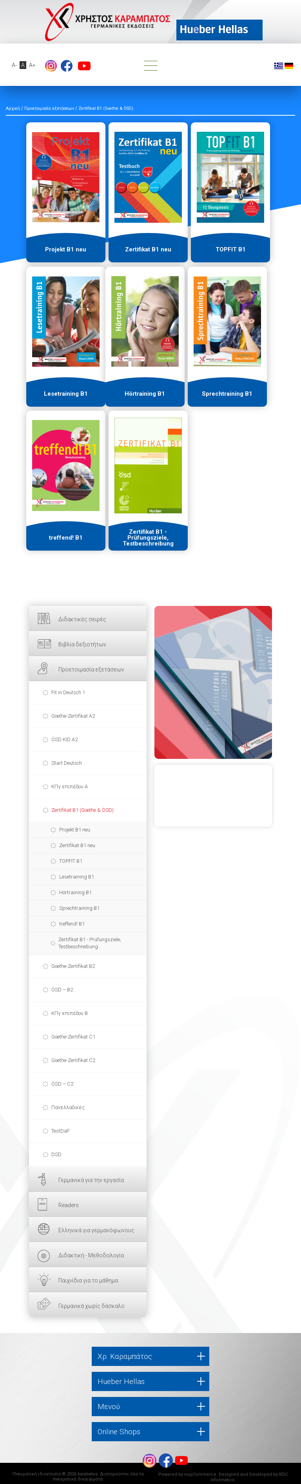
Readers (68, 1205)
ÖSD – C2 (62, 1084)
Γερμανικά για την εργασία (91, 1180)
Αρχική (13, 108)
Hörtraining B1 (75, 892)
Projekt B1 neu (74, 830)
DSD (56, 1154)
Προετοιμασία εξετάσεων (91, 669)
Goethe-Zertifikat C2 (73, 1060)
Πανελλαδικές (68, 1107)
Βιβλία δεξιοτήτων (82, 644)
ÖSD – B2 (62, 990)
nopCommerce (200, 1474)
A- (14, 65)
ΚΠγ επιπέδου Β (69, 1013)
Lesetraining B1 (76, 877)
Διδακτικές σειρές (82, 619)
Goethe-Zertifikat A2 (73, 716)
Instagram (51, 66)
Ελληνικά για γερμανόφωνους (96, 1230)
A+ (32, 65)
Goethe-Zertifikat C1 (73, 1037)
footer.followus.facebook (67, 66)
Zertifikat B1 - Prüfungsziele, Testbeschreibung (89, 943)
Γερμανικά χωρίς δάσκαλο (91, 1306)
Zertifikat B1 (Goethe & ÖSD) (82, 810)
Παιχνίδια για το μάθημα (88, 1280)
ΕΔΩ (213, 682)
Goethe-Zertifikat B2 (73, 966)
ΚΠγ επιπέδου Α (69, 786)
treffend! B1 (72, 924)
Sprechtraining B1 (79, 908)
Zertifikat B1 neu (77, 845)
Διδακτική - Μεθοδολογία (91, 1255)
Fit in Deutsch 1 (68, 692)
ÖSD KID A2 (64, 739)
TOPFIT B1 (70, 861)
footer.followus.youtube (84, 66)
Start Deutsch (66, 763)
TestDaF (60, 1131)
